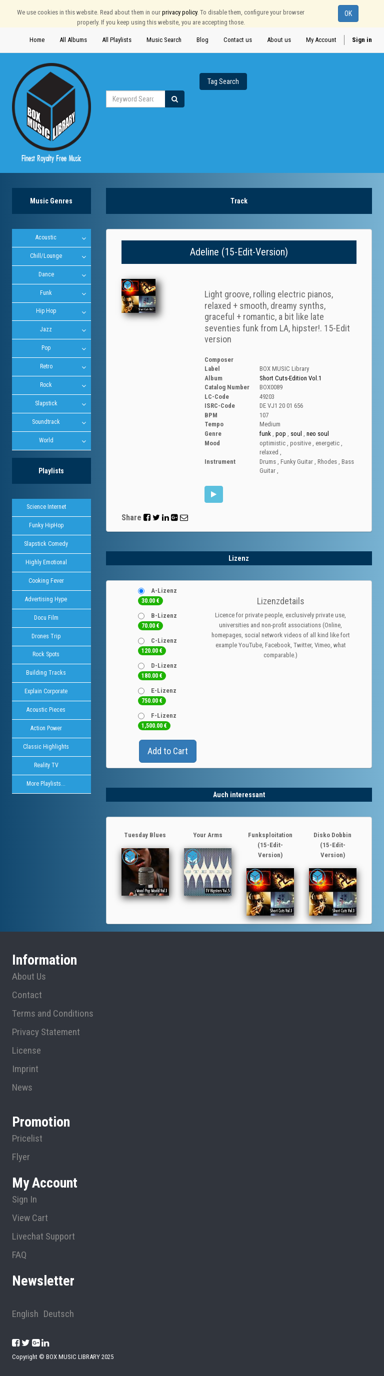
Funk (46, 292)
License (26, 1051)
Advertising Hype (46, 600)
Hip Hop (46, 311)
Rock (46, 385)
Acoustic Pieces (46, 711)
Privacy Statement (46, 1032)
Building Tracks (46, 674)
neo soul (317, 433)
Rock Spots (46, 655)
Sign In (24, 1200)
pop (281, 433)
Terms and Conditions (53, 1014)
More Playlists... (46, 785)
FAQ (19, 1255)
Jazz (46, 329)
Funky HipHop (46, 526)
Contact (27, 995)
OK (348, 13)
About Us (29, 977)
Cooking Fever (46, 581)
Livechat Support (43, 1237)
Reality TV (46, 766)
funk (265, 433)
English (25, 1314)
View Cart (30, 1218)
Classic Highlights (46, 748)
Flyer (21, 1157)
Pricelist (27, 1139)
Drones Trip (46, 637)
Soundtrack (46, 422)
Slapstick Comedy (46, 544)
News (22, 1088)
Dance (46, 274)
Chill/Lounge (46, 255)
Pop (46, 348)
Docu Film (46, 618)
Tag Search (223, 81)
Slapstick (46, 403)
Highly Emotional (46, 563)
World (46, 440)
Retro (46, 366)
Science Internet (46, 507)
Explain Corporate (46, 692)
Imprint (25, 1069)
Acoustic (46, 237)
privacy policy (179, 12)
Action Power (46, 729)
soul (296, 433)
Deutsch (59, 1314)
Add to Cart (168, 751)
